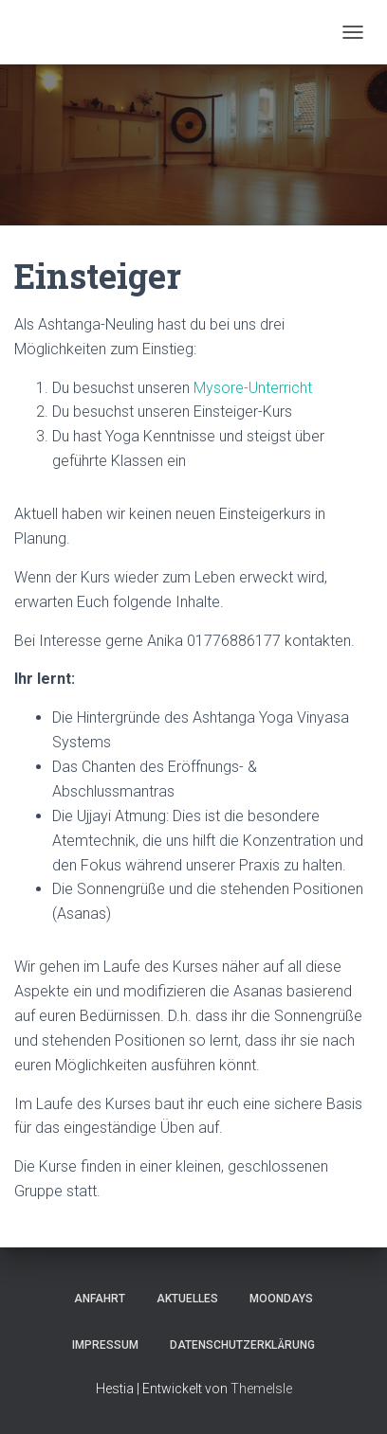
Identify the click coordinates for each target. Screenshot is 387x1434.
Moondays (281, 1298)
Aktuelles (187, 1298)
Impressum (105, 1345)
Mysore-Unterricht (253, 388)
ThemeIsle (261, 1388)
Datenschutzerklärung (242, 1345)
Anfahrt (99, 1298)
